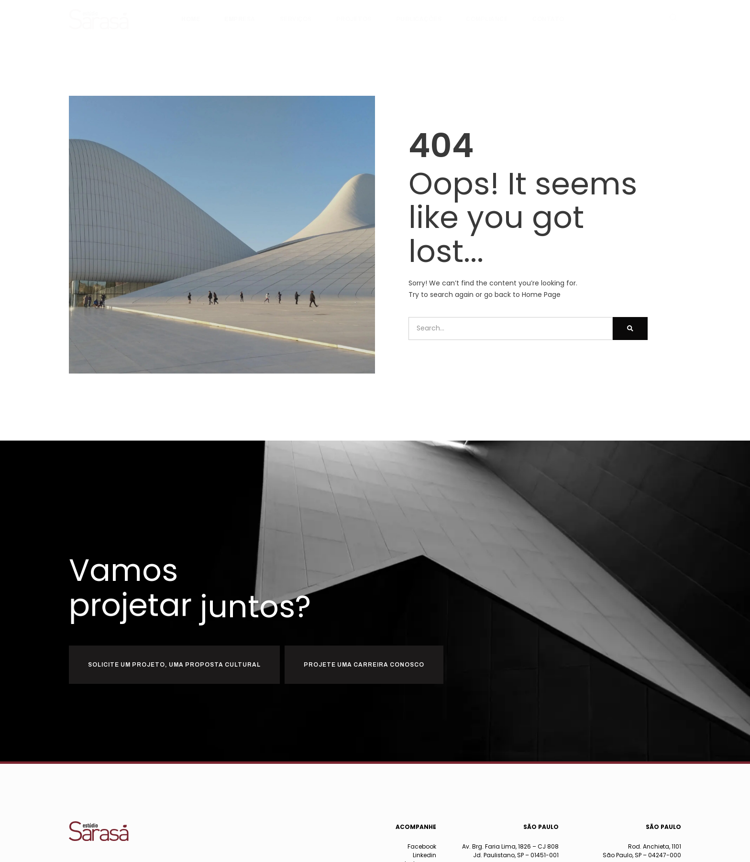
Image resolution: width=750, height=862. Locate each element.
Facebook (422, 846)
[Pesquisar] (630, 328)
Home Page (541, 294)
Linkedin (424, 855)
